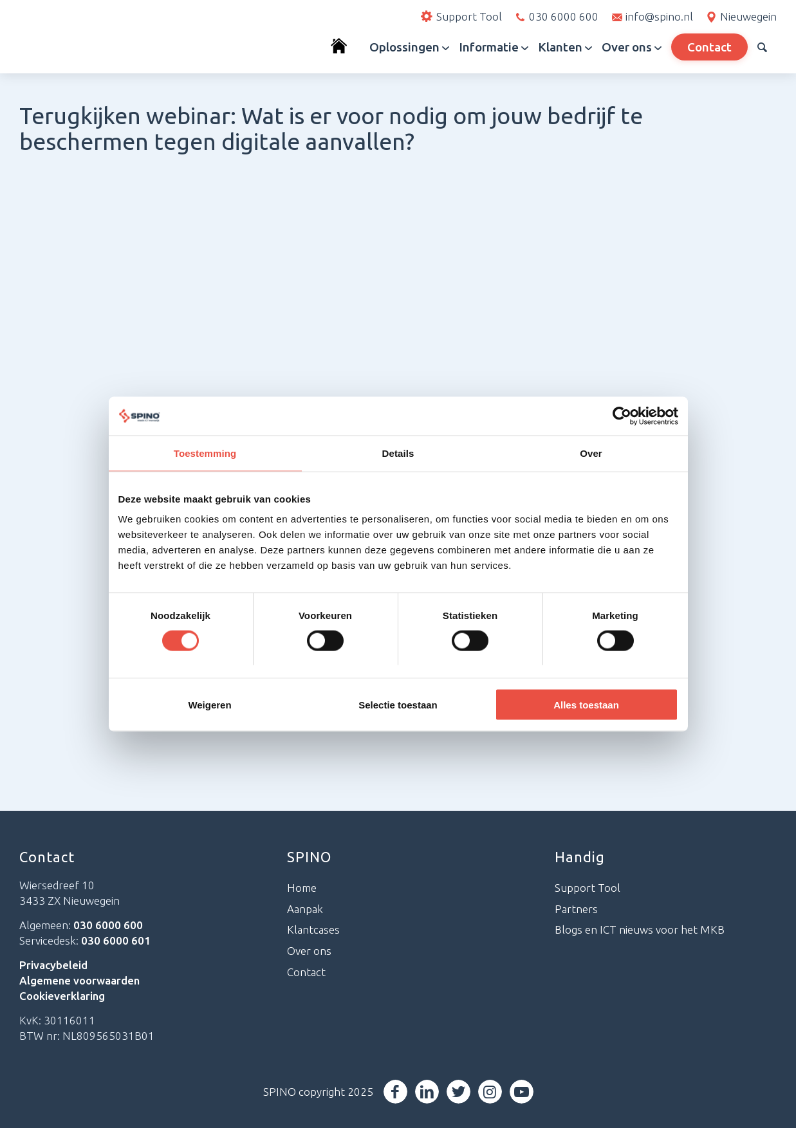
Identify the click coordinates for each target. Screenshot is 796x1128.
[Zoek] (762, 46)
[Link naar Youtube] (521, 1092)
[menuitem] (345, 46)
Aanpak (305, 909)
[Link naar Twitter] (458, 1092)
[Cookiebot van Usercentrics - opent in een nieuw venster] (622, 415)
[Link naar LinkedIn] (427, 1092)
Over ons (309, 951)
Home (302, 888)
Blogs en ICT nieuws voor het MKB (640, 929)
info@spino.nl (659, 16)
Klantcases (313, 929)
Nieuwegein (748, 16)
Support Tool (587, 888)
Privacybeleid (53, 965)
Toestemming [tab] (205, 452)
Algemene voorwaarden (79, 980)
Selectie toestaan (398, 704)
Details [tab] (398, 452)
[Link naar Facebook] (395, 1092)
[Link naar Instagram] (490, 1092)
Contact (306, 972)
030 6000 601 (116, 940)
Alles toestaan (586, 704)
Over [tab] (591, 452)
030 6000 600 (563, 16)
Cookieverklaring (62, 996)
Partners (576, 909)
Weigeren (209, 704)
